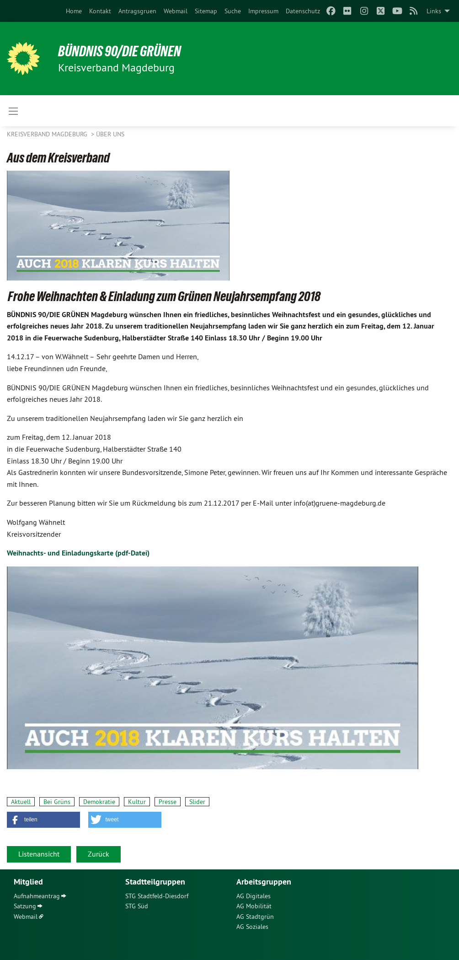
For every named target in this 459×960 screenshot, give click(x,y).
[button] (43, 820)
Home (74, 11)
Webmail (175, 11)
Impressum (263, 11)
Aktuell (21, 802)
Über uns (110, 134)
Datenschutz (303, 11)
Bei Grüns (56, 802)
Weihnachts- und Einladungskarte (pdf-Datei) (78, 553)
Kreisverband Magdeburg (48, 134)
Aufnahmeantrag (37, 896)
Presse (167, 802)
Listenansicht (38, 853)
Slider (197, 802)
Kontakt (100, 11)
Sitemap (206, 11)
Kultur (137, 802)
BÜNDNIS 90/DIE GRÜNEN (119, 51)
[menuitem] (74, 11)
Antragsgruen (137, 11)
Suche (232, 11)
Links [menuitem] (434, 11)
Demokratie (99, 802)
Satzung (25, 906)
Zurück (98, 853)
